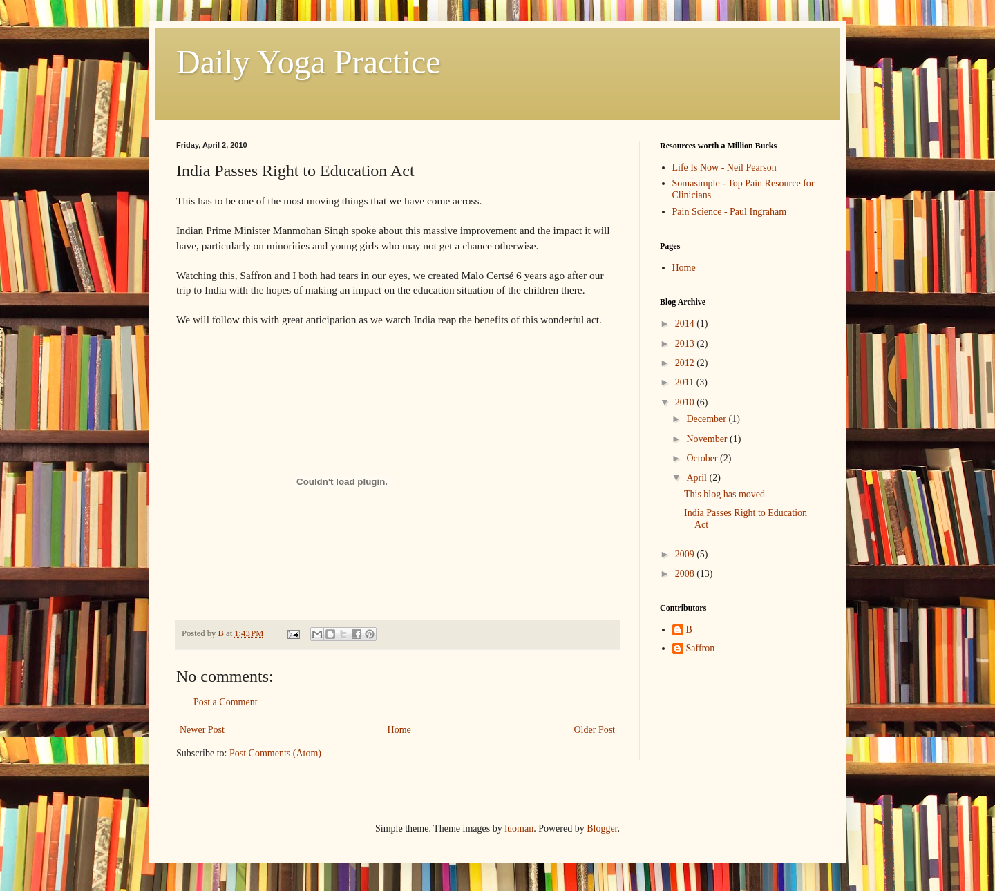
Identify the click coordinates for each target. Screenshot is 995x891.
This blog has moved (724, 494)
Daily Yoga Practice (308, 62)
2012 (686, 363)
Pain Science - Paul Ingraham (729, 212)
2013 (686, 343)
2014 (686, 323)
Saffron (700, 648)
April (697, 477)
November (708, 439)
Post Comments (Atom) (275, 753)
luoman (518, 828)
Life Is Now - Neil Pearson (724, 167)
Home (399, 730)
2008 (686, 573)
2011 (685, 382)
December (707, 419)
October (703, 458)
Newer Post (202, 730)
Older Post (595, 730)
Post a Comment (225, 702)
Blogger (602, 828)
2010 (686, 402)
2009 (686, 554)
